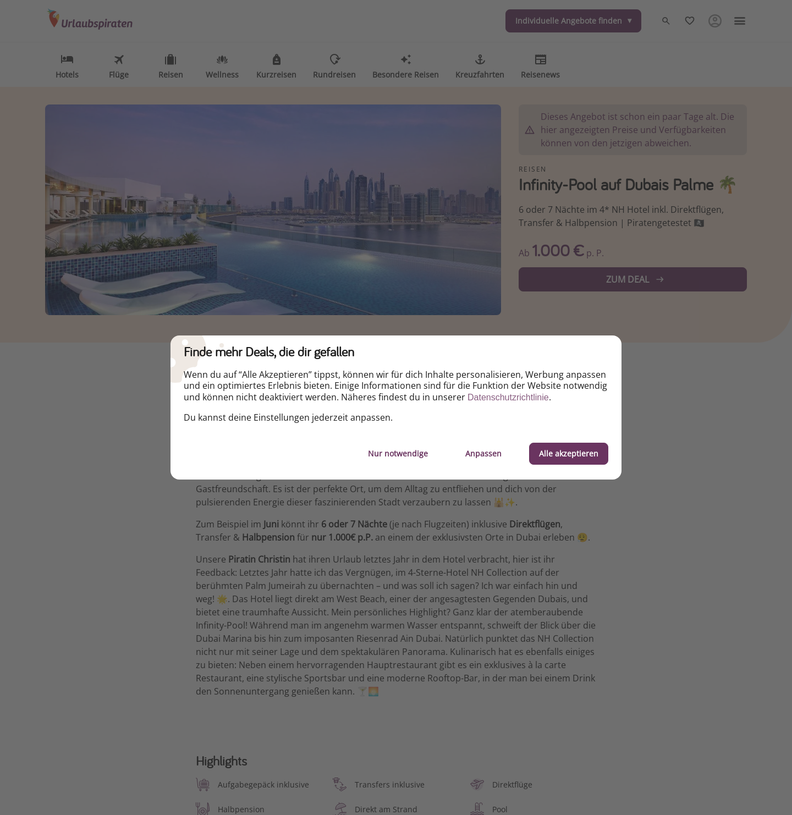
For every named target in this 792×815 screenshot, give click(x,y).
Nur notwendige (398, 453)
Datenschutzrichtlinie (508, 397)
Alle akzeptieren (568, 453)
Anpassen (483, 453)
